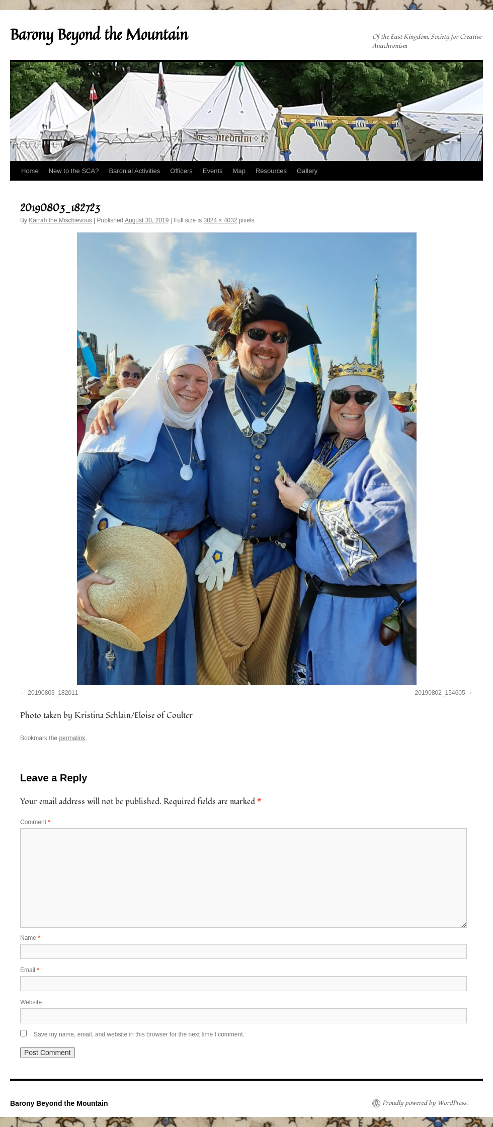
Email (29, 970)
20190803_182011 (53, 692)
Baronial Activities (134, 171)
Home (30, 171)
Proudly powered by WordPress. (425, 1103)
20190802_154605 (440, 692)
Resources (271, 171)
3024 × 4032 (220, 220)
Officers (181, 171)
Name (30, 937)
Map (239, 171)
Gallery (307, 171)
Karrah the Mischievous (60, 220)
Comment (35, 822)
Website (31, 1002)
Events (213, 171)
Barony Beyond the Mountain (99, 34)
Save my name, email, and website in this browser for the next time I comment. (139, 1034)
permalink (72, 738)
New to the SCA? (74, 171)
